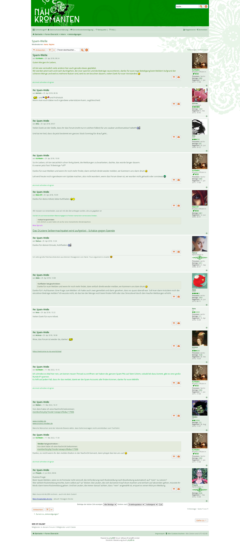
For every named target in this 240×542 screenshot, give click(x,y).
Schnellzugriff (41, 30)
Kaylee (51, 44)
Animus (195, 347)
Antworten (39, 50)
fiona (194, 309)
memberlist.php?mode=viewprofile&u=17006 (53, 412)
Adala (194, 290)
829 (200, 144)
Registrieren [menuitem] (191, 30)
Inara (46, 44)
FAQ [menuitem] (113, 30)
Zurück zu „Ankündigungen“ (46, 514)
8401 (200, 213)
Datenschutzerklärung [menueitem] (59, 30)
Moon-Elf (195, 207)
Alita (193, 136)
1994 (200, 298)
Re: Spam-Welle (41, 90)
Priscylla (195, 485)
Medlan (194, 417)
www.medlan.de (39, 421)
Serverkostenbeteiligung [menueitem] (83, 30)
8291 (200, 263)
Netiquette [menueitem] (102, 30)
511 (200, 316)
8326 (200, 493)
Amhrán (195, 103)
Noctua (194, 253)
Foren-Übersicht (51, 34)
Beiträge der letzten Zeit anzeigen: (97, 504)
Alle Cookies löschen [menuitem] (176, 533)
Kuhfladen (196, 70)
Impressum (160, 533)
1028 (200, 355)
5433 (200, 109)
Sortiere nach (130, 504)
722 (200, 422)
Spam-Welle (39, 41)
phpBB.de (131, 540)
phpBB (111, 538)
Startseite (39, 34)
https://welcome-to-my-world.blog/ (47, 351)
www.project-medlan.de (43, 423)
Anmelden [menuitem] (203, 30)
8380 (200, 78)
